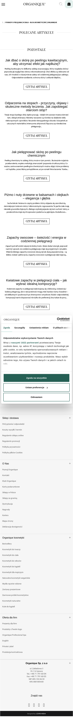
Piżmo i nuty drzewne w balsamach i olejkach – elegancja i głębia (36, 196)
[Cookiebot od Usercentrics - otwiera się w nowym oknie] (57, 319)
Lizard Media (41, 714)
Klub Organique (9, 481)
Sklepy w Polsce (9, 492)
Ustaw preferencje (36, 387)
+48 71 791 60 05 (38, 676)
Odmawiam (36, 397)
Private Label (7, 646)
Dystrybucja (7, 503)
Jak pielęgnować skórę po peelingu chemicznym (36, 153)
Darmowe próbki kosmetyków (15, 595)
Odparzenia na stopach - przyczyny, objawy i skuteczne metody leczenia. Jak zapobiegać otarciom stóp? (36, 106)
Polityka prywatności (11, 446)
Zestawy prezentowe (11, 589)
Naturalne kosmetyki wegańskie (16, 578)
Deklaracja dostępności (12, 526)
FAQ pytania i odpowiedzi (13, 424)
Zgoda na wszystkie (36, 377)
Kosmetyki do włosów (11, 560)
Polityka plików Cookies (12, 452)
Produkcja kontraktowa (12, 652)
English (5, 640)
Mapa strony (7, 521)
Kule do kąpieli (8, 606)
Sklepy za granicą (9, 498)
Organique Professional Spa (14, 635)
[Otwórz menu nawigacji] (3, 4)
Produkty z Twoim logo (12, 629)
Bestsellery (7, 543)
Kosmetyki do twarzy (11, 549)
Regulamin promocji (11, 441)
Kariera (5, 515)
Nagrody (6, 509)
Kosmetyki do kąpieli (11, 566)
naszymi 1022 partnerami (25, 342)
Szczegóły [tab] (19, 327)
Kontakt (5, 475)
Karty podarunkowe (11, 486)
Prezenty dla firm (9, 623)
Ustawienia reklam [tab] (39, 327)
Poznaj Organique (10, 469)
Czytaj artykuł (36, 86)
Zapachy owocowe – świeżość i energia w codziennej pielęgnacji (36, 239)
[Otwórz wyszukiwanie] (61, 4)
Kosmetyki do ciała (10, 555)
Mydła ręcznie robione (11, 583)
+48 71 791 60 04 (38, 673)
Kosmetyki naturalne (11, 600)
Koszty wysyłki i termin (12, 429)
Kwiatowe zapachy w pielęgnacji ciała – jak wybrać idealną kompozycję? (36, 282)
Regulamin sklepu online (13, 435)
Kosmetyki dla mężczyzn (12, 572)
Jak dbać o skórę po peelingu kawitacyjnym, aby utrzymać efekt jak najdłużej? (36, 62)
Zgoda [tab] (6, 327)
